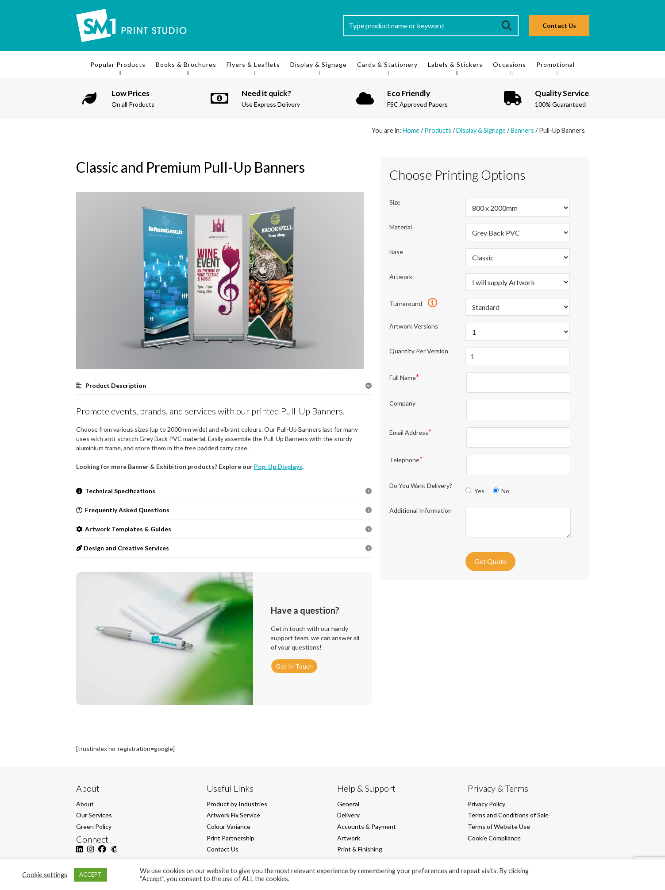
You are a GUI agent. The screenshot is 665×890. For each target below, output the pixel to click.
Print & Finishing (359, 849)
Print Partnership (230, 838)
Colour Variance (228, 826)
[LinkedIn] (79, 854)
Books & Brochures (186, 64)
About (85, 804)
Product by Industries (237, 804)
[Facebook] (102, 854)
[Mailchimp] (114, 854)
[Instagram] (90, 854)
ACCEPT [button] (90, 874)
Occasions (509, 64)
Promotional (555, 64)
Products (437, 130)
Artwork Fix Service (233, 815)
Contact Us (559, 25)
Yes (475, 491)
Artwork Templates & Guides (123, 529)
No (501, 491)
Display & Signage (318, 64)
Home (411, 130)
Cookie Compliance (494, 838)
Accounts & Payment (366, 826)
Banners (522, 130)
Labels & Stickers (455, 64)
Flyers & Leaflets (253, 64)
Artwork (348, 838)
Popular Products (118, 64)
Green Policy (93, 826)
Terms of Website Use (499, 826)
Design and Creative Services (122, 548)
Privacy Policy (486, 804)
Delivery (348, 815)
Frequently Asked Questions (122, 510)
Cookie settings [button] (44, 874)
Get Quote (490, 561)
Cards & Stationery (387, 64)
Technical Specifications (115, 491)
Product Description (111, 385)
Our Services (94, 815)
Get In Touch (294, 666)
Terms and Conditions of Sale (508, 815)
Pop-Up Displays (278, 466)
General (348, 804)
